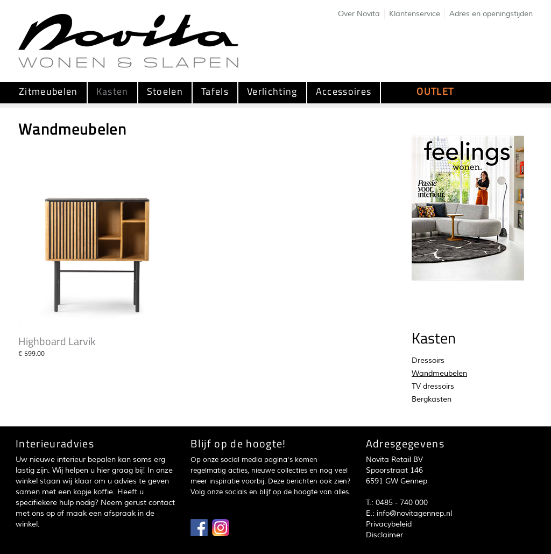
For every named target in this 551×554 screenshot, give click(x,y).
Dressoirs (428, 360)
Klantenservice (414, 13)
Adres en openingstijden (491, 13)
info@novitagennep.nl (414, 513)
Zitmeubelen (48, 91)
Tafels (215, 91)
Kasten (112, 91)
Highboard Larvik (57, 341)
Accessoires (344, 91)
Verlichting (272, 91)
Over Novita (359, 13)
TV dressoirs (433, 386)
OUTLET (435, 91)
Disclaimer (384, 534)
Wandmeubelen (439, 373)
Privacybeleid (389, 524)
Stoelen (165, 91)
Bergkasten (431, 399)
